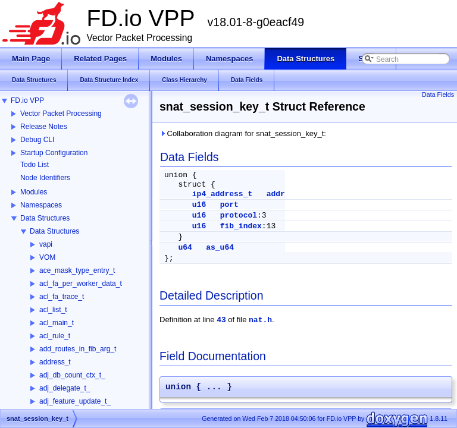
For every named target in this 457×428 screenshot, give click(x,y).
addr (276, 194)
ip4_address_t (222, 194)
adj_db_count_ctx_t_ (72, 375)
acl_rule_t (54, 336)
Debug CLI (37, 140)
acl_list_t (53, 310)
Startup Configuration (53, 153)
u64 (185, 247)
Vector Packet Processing (61, 113)
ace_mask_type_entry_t (77, 270)
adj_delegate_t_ (64, 388)
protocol (238, 215)
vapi (45, 244)
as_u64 (220, 247)
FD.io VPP (27, 100)
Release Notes (43, 126)
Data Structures (45, 218)
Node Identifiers (45, 178)
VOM (47, 257)
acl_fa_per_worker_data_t (80, 283)
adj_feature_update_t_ (75, 401)
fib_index (241, 226)
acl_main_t (56, 323)
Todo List (34, 164)
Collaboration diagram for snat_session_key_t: (242, 133)
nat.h (260, 320)
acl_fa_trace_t (61, 296)
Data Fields (438, 94)
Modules (33, 192)
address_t (55, 362)
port (229, 204)
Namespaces (41, 205)
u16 (199, 204)
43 (221, 320)
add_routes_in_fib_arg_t (77, 349)
